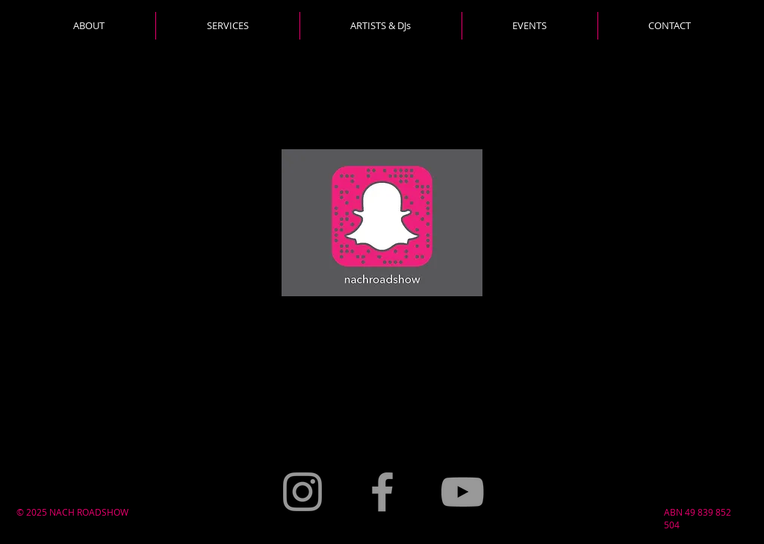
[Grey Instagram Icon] (302, 492)
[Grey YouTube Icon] (462, 492)
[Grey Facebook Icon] (382, 492)
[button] (227, 26)
